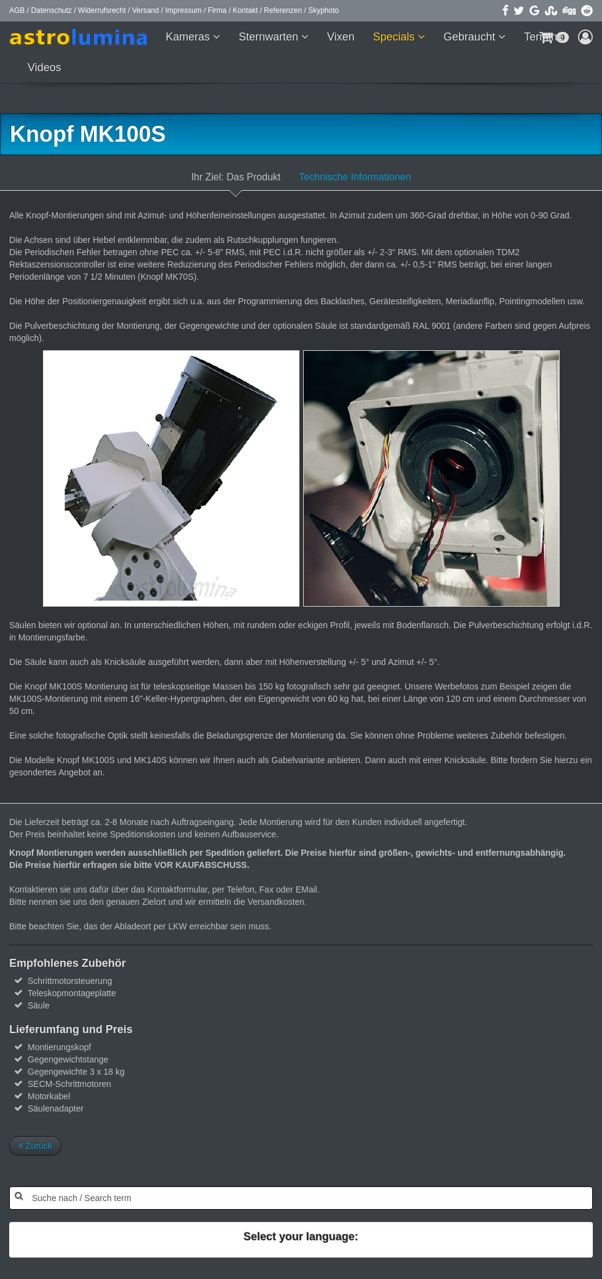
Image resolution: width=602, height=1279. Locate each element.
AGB (17, 10)
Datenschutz (51, 10)
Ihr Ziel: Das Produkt (235, 177)
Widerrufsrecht (102, 10)
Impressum (183, 10)
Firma (217, 10)
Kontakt (245, 10)
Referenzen (283, 10)
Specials (395, 37)
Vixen (341, 37)
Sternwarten (270, 37)
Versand (145, 10)
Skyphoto (323, 10)
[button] (585, 36)
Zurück (35, 1146)
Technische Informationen (355, 177)
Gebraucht (471, 37)
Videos (44, 67)
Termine (543, 37)
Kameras (189, 37)
